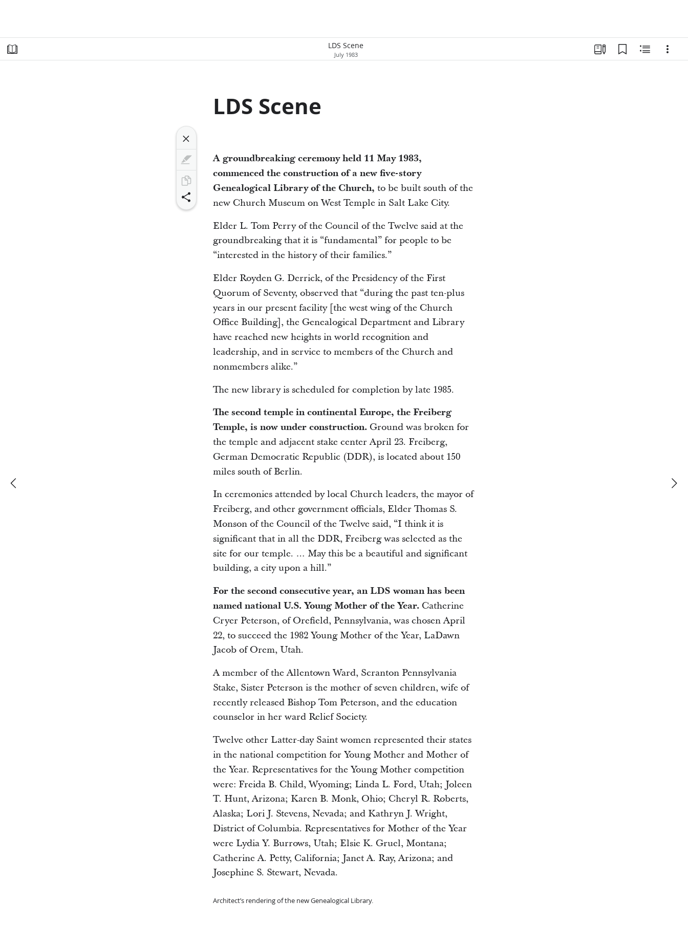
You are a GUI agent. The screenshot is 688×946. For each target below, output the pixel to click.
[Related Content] (645, 49)
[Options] (667, 49)
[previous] (14, 483)
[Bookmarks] (622, 49)
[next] (673, 483)
